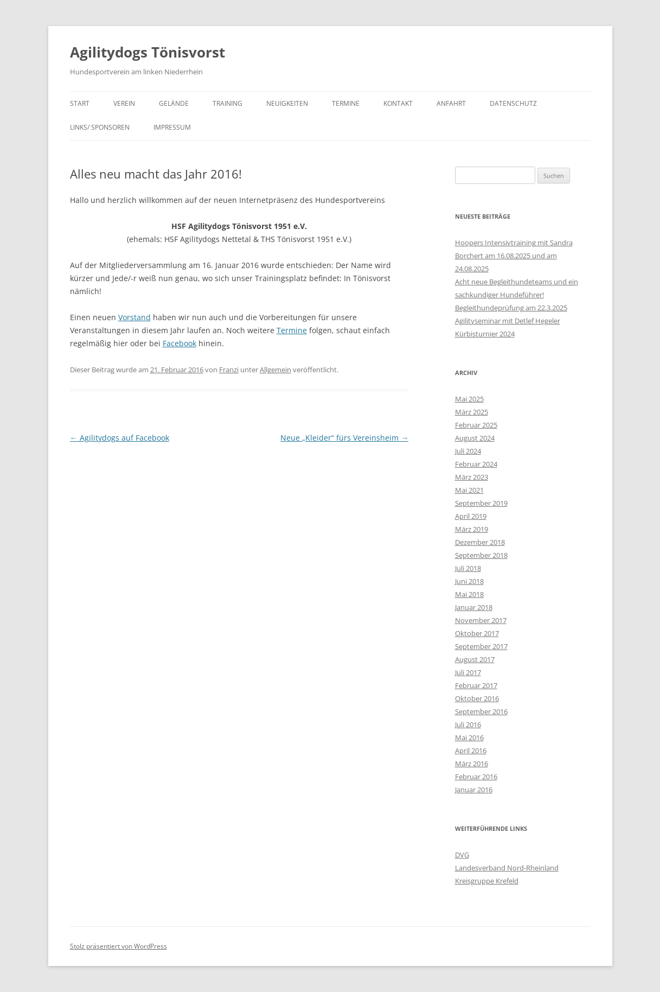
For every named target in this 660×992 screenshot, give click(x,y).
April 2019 (470, 516)
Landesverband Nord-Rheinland (507, 868)
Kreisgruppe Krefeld (486, 881)
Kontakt (398, 103)
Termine (346, 103)
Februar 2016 (476, 776)
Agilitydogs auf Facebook (119, 438)
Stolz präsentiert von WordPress (118, 946)
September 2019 (481, 503)
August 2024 (475, 438)
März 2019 (471, 529)
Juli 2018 (468, 568)
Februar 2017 (476, 685)
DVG (462, 855)
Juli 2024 (468, 451)
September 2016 (481, 711)
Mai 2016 (469, 737)
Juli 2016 (468, 724)
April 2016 (470, 750)
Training (227, 103)
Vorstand (134, 317)
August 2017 (475, 659)
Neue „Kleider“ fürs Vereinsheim (344, 438)
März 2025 (471, 412)
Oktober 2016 (477, 698)
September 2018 (481, 555)
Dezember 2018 (480, 542)
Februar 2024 (476, 464)
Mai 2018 (469, 594)
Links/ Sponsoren (100, 127)
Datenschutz (513, 103)
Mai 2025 (469, 399)
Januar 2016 (473, 789)
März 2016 (471, 763)
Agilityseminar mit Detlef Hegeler (507, 321)
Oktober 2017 (477, 633)
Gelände (174, 103)
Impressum (172, 127)
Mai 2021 (469, 490)
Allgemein (275, 369)
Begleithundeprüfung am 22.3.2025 (511, 308)
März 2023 (471, 477)
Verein (124, 103)
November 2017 (481, 620)
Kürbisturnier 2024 (485, 334)
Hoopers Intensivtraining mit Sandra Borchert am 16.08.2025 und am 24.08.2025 (514, 256)
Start (79, 103)
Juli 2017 (468, 672)
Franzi (229, 369)
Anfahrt (451, 103)
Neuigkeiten (287, 103)
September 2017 (481, 646)
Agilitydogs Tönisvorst (147, 52)
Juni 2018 (469, 581)
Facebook (179, 343)
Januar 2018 (473, 607)
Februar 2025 (476, 425)
